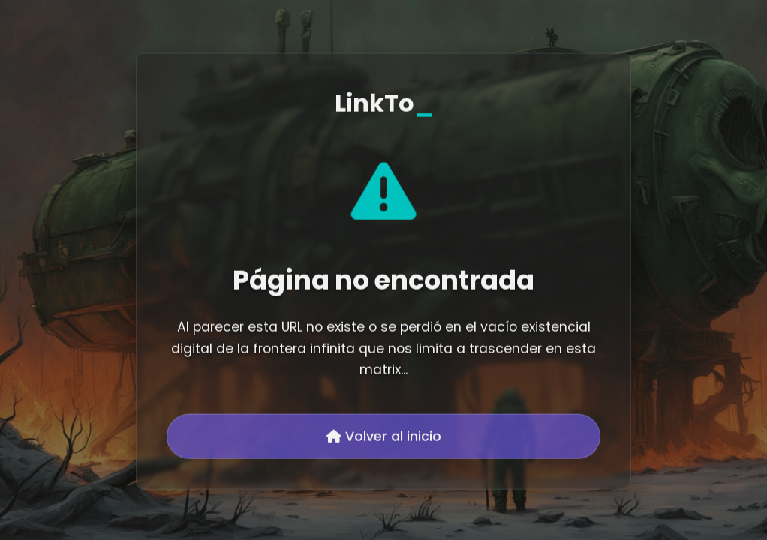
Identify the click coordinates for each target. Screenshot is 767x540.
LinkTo (384, 104)
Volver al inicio (383, 437)
